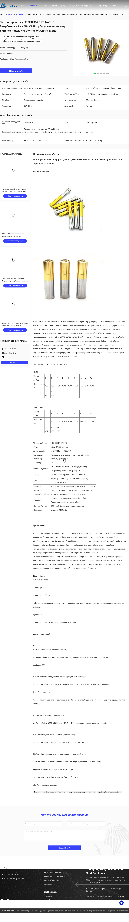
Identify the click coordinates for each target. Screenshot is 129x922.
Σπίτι (22, 6)
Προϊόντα (33, 6)
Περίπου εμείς (58, 6)
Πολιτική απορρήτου (8, 911)
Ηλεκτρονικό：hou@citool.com (13, 879)
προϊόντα (11, 14)
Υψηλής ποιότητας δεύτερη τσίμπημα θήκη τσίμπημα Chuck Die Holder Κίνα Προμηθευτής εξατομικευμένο (14, 191)
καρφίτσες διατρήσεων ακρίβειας (109, 792)
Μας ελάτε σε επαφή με (80, 6)
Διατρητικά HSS (21, 14)
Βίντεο (44, 6)
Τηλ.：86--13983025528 (11, 875)
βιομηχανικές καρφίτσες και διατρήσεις (81, 792)
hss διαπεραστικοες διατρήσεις (54, 792)
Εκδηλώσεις (101, 6)
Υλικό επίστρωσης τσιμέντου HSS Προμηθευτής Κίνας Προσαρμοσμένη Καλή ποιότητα (14, 281)
